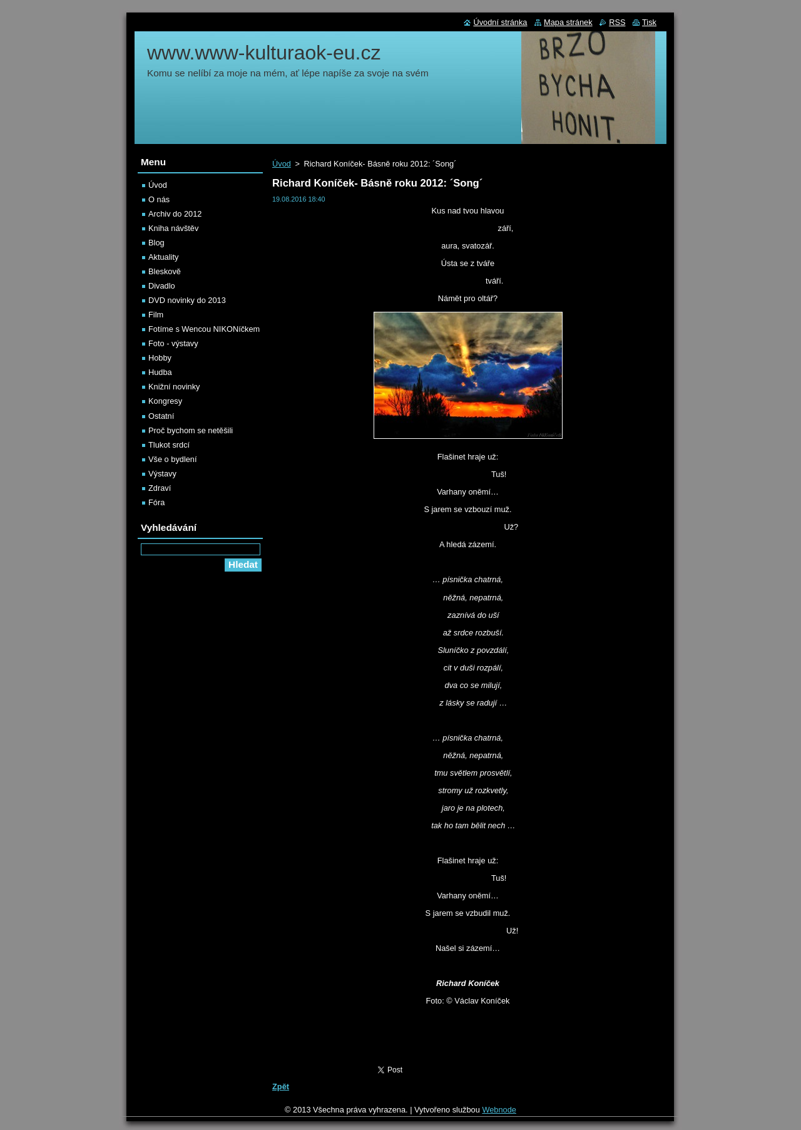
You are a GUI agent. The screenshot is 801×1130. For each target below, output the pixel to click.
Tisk (649, 22)
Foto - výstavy (173, 343)
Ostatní (161, 416)
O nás (159, 199)
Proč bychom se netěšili (190, 430)
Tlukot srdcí (169, 444)
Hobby (159, 357)
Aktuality (163, 257)
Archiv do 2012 (175, 213)
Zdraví (159, 488)
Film (155, 314)
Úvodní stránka (500, 22)
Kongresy (165, 401)
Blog (156, 242)
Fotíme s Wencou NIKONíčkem (204, 329)
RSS (617, 22)
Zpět (280, 1086)
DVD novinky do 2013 (187, 300)
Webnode (499, 1109)
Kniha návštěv (173, 228)
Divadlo (161, 285)
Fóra (156, 502)
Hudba (160, 372)
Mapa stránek (568, 22)
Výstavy (162, 473)
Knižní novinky (174, 386)
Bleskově (164, 271)
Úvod (281, 163)
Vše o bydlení (172, 459)
